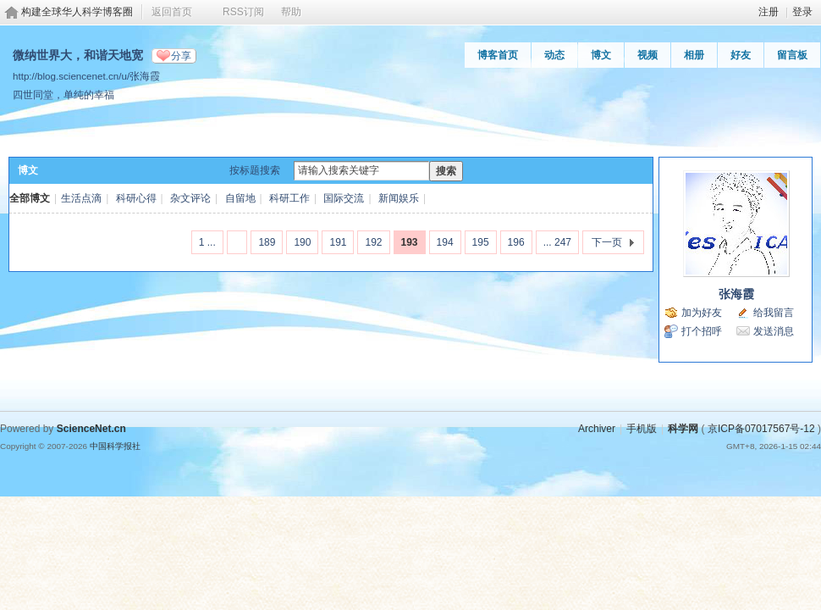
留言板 (792, 55)
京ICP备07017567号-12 (761, 429)
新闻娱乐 (398, 198)
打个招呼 (701, 331)
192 (373, 242)
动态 (554, 55)
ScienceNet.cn (91, 429)
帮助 (291, 12)
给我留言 (773, 313)
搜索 (446, 171)
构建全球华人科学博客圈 (77, 12)
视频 (647, 55)
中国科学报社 (115, 446)
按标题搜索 (254, 170)
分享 (181, 56)
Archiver (596, 429)
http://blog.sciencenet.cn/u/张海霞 (86, 75)
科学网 (683, 429)
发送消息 (773, 331)
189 (266, 242)
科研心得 (136, 198)
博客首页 (497, 55)
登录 (802, 12)
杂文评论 (190, 198)
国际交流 (343, 198)
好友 (740, 55)
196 (516, 242)
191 (337, 242)
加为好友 (701, 313)
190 (302, 242)
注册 (768, 12)
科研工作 (289, 198)
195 (480, 242)
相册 (694, 55)
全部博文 (29, 198)
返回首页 (172, 12)
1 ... (207, 242)
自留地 (240, 198)
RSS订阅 (243, 12)
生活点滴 (81, 198)
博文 (601, 55)
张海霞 (736, 294)
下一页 (607, 242)
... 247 (557, 242)
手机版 (641, 429)
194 (445, 242)
